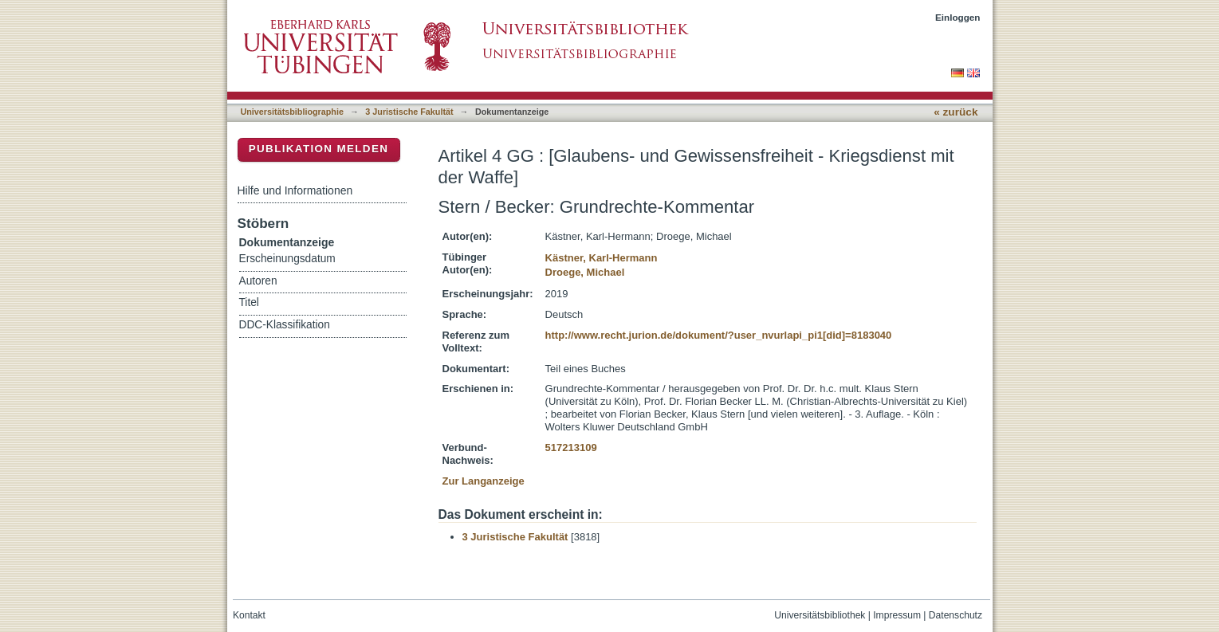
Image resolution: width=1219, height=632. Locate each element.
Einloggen (958, 17)
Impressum (897, 615)
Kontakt (249, 615)
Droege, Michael (585, 272)
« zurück (955, 112)
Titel (249, 302)
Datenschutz (955, 615)
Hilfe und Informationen (295, 190)
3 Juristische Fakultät (409, 111)
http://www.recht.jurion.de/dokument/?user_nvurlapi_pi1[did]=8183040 (718, 335)
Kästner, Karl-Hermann (601, 258)
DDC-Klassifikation (284, 325)
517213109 (571, 447)
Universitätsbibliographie (292, 111)
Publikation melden (319, 149)
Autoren (258, 281)
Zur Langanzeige (483, 481)
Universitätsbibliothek (819, 615)
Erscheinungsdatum (287, 259)
